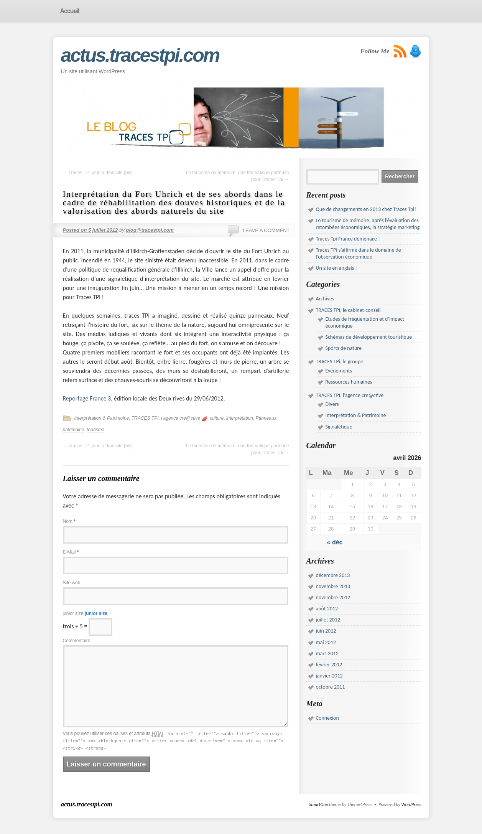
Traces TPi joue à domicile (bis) (98, 172)
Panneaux (266, 418)
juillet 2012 (328, 619)
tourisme (95, 429)
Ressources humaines (349, 382)
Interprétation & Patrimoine (101, 418)
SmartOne (318, 804)
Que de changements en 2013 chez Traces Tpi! (366, 209)
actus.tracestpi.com (140, 55)
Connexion (327, 718)
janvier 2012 (329, 675)
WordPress (411, 804)
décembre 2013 (333, 575)
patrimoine (73, 429)
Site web (72, 582)
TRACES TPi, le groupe (340, 361)
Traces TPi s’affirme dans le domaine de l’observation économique (358, 253)
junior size (85, 613)
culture (217, 418)
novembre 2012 (333, 597)
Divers (332, 404)
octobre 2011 (330, 687)
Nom (69, 521)
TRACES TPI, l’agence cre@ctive (166, 418)
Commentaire (76, 640)
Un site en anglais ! (336, 268)
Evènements (339, 371)
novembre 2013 (333, 586)
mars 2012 (327, 653)
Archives (325, 298)
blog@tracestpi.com (150, 230)
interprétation (239, 418)
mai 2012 (326, 642)
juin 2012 (326, 631)
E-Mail (71, 552)
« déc (335, 542)
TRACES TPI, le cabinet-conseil (348, 310)
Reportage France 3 (87, 398)
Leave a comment (266, 230)
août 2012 (327, 608)
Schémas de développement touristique (369, 337)
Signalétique (339, 427)
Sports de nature (344, 348)
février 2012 (329, 664)
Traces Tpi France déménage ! (348, 239)
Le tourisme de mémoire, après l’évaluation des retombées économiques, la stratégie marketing (368, 224)
